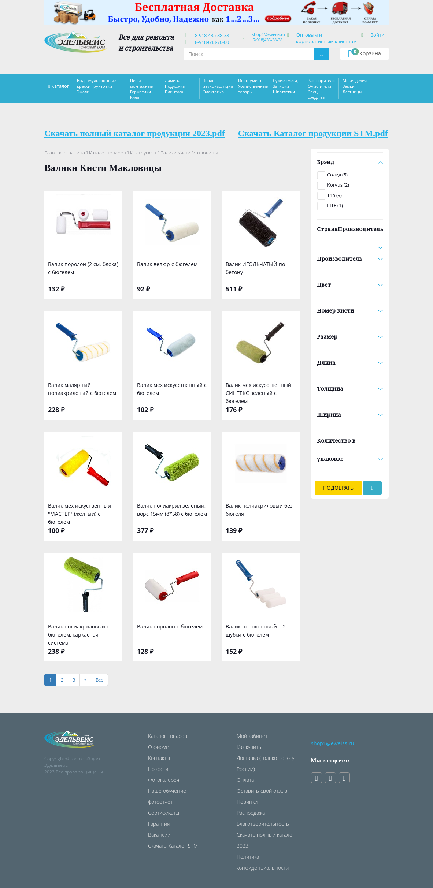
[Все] (99, 680)
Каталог (60, 86)
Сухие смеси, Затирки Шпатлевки (285, 86)
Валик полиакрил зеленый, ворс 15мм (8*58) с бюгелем (172, 509)
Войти (377, 34)
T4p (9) (334, 195)
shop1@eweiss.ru (268, 34)
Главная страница (64, 152)
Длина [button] (350, 362)
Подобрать (338, 487)
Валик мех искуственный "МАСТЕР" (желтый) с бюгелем (79, 513)
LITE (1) (335, 205)
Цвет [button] (350, 284)
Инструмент (143, 152)
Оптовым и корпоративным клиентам (326, 38)
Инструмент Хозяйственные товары (253, 86)
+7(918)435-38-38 (266, 39)
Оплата (245, 779)
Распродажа (251, 812)
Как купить (249, 746)
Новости (158, 768)
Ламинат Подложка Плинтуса (175, 86)
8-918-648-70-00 (211, 42)
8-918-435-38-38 (211, 35)
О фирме (158, 746)
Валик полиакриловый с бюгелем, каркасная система (78, 634)
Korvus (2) (338, 185)
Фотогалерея (163, 779)
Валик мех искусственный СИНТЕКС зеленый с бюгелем (258, 392)
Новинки (247, 801)
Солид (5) (337, 174)
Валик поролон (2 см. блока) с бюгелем (83, 268)
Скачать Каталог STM (173, 845)
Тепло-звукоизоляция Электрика (218, 86)
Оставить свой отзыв (262, 790)
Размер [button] (350, 336)
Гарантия (159, 823)
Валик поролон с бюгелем (170, 626)
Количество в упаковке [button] (350, 449)
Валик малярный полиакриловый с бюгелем (82, 388)
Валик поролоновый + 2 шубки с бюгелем (256, 630)
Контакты (159, 757)
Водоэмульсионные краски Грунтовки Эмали (96, 86)
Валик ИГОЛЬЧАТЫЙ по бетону (255, 268)
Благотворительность (263, 823)
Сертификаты (163, 812)
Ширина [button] (350, 414)
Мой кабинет (252, 735)
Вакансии (159, 834)
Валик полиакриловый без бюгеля (259, 509)
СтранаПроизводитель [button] (350, 231)
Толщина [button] (350, 388)
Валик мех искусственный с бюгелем (172, 388)
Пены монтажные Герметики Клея (141, 89)
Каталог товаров (107, 152)
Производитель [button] (350, 258)
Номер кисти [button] (350, 310)
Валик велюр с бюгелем (167, 264)
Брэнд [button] (350, 161)
